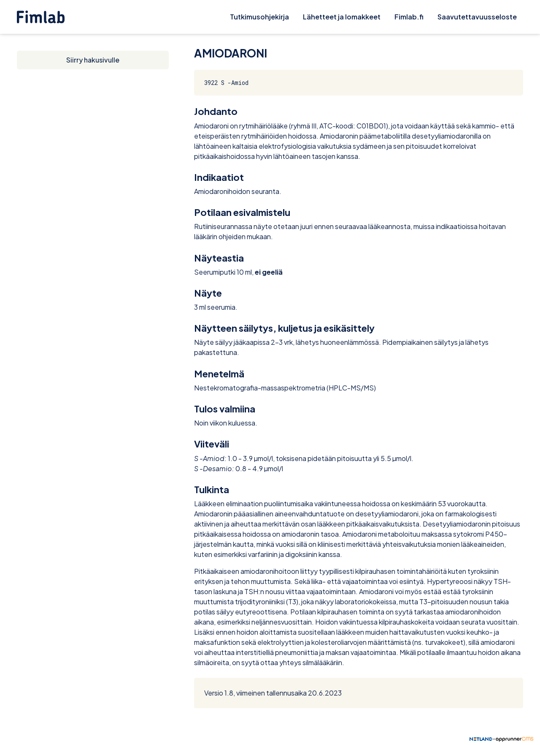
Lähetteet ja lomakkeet (342, 16)
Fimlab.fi (409, 16)
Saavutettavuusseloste (477, 16)
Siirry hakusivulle (92, 59)
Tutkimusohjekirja (259, 16)
